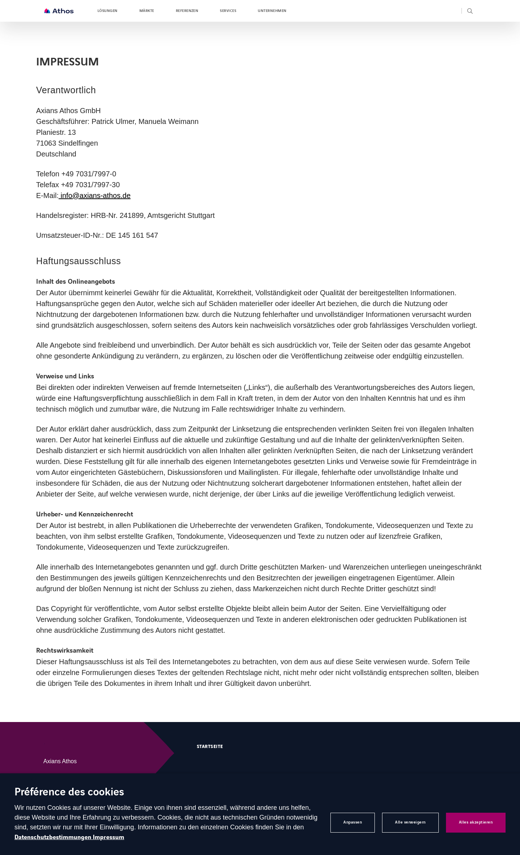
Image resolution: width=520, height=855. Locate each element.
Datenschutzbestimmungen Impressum (69, 837)
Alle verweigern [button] (410, 822)
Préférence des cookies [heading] (69, 792)
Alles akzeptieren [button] (476, 822)
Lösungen (108, 10)
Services (228, 10)
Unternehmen (272, 10)
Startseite (210, 746)
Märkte (146, 10)
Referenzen (187, 10)
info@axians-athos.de (94, 195)
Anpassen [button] (352, 822)
